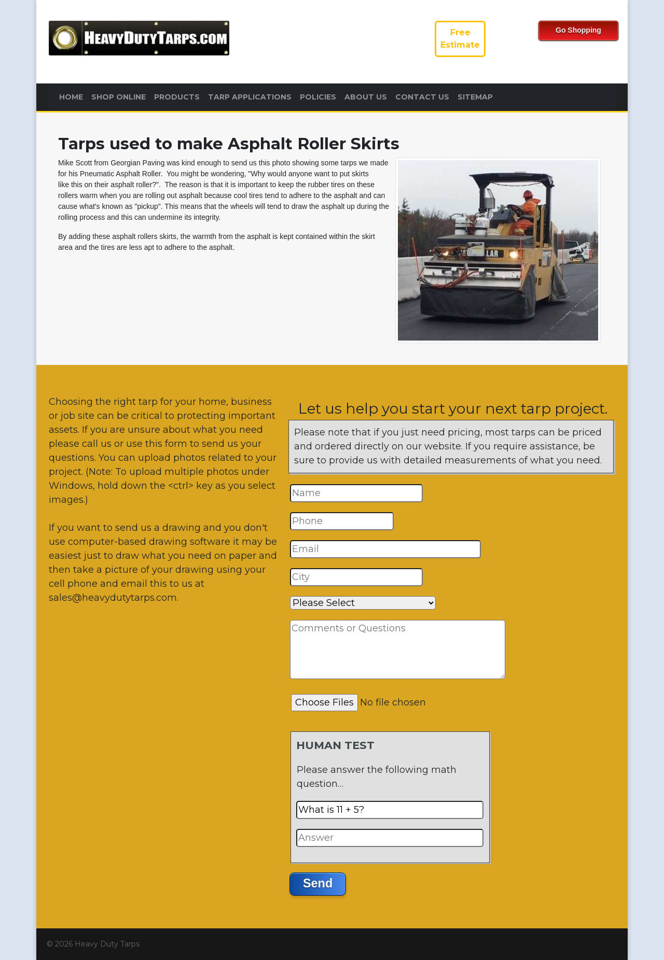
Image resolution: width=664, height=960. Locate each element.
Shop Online (118, 97)
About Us (365, 97)
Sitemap (475, 97)
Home (71, 97)
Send (318, 883)
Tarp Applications (250, 97)
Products (177, 97)
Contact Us (422, 97)
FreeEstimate (460, 38)
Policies (318, 97)
